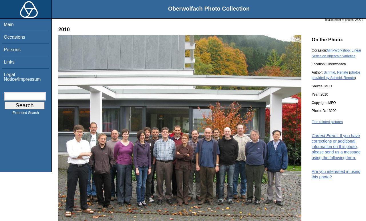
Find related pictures (327, 122)
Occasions (14, 37)
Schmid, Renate (336, 72)
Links (9, 62)
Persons (12, 49)
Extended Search (26, 114)
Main (9, 24)
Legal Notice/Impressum (22, 77)
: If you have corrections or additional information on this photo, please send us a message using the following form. (336, 146)
